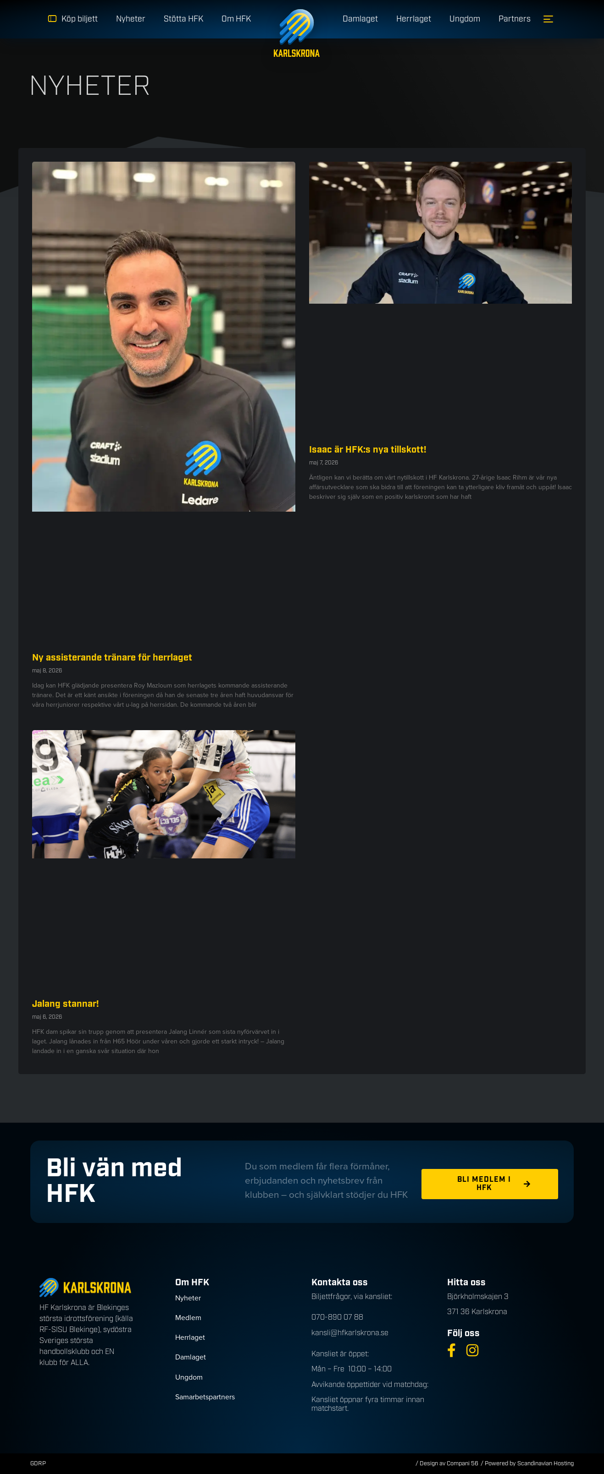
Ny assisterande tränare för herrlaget (112, 658)
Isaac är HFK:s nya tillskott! (368, 450)
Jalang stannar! (65, 1004)
